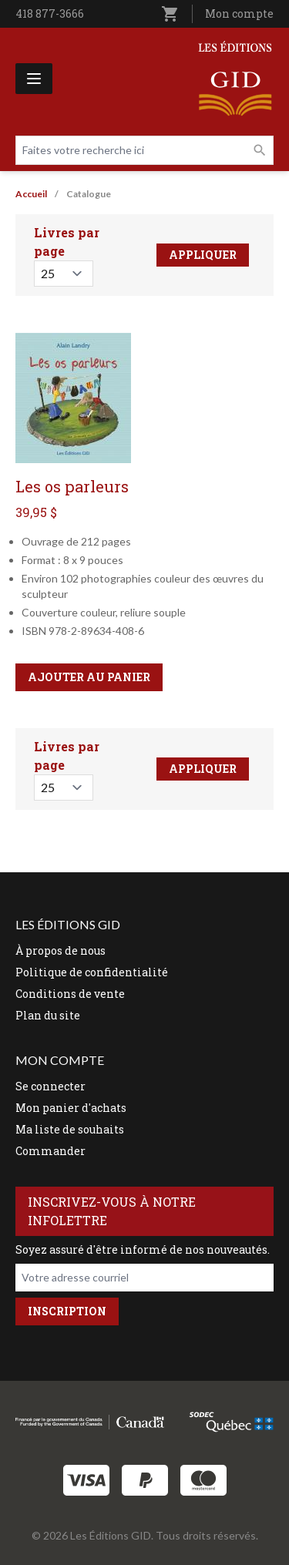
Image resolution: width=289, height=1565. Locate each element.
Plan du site (47, 1015)
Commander (50, 1151)
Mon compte (239, 13)
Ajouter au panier (89, 677)
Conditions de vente (70, 993)
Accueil (31, 194)
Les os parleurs (72, 486)
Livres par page (66, 241)
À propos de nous (60, 950)
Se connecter (50, 1086)
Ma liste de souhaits (69, 1129)
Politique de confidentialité (91, 972)
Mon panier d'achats (70, 1107)
